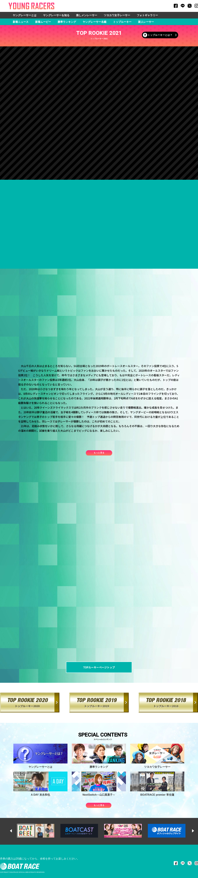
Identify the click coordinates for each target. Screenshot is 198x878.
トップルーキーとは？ (160, 35)
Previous (14, 830)
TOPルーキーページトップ (99, 667)
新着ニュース (21, 21)
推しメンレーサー (86, 15)
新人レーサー (146, 21)
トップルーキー (122, 21)
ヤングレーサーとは (24, 15)
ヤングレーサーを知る (56, 15)
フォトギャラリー (147, 15)
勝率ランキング (67, 21)
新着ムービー (43, 21)
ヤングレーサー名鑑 (94, 21)
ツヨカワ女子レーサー (117, 15)
